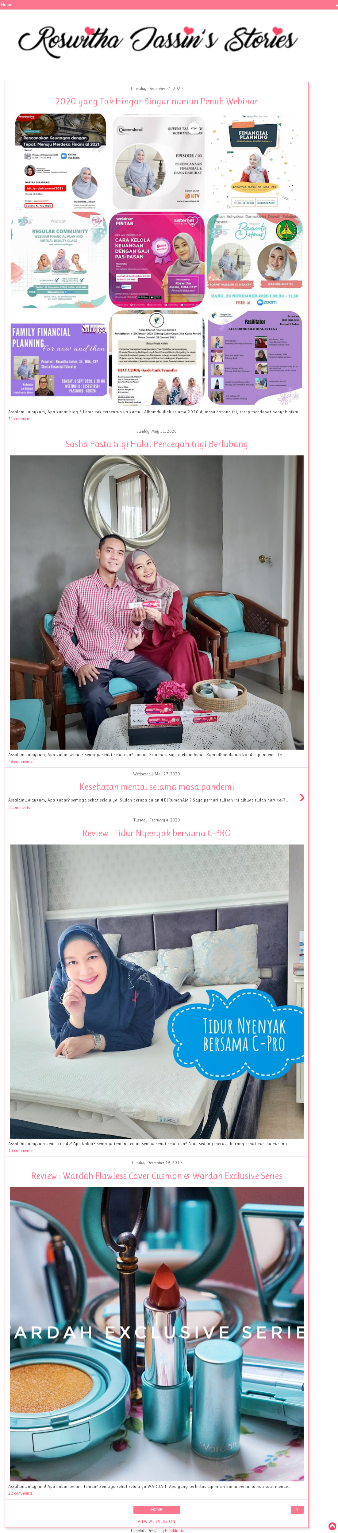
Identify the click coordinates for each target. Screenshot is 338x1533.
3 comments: (19, 807)
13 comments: (20, 1150)
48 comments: (20, 761)
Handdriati (173, 1530)
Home (156, 1510)
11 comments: (20, 418)
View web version (156, 1521)
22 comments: (20, 1493)
